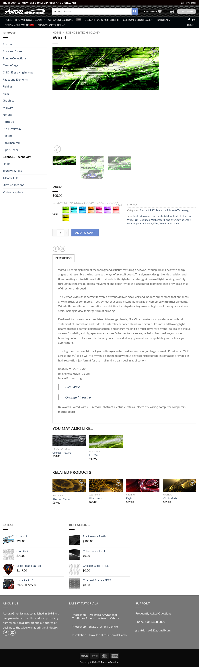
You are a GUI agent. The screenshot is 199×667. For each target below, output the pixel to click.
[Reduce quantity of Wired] (54, 232)
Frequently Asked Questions (153, 613)
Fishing (7, 86)
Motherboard (158, 219)
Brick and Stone (12, 51)
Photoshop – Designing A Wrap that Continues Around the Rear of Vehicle (95, 616)
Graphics (8, 100)
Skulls (6, 164)
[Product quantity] (60, 232)
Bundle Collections (14, 58)
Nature (7, 114)
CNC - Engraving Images (18, 72)
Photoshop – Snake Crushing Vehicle (95, 626)
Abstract (8, 44)
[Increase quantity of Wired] (66, 232)
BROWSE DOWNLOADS (30, 20)
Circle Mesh (170, 498)
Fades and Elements (15, 79)
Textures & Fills (12, 170)
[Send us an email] (193, 20)
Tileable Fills (10, 178)
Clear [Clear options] (119, 205)
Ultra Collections (62, 20)
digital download (169, 216)
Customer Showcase (138, 20)
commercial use (151, 216)
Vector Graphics (13, 192)
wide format (146, 223)
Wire (155, 223)
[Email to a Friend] (62, 249)
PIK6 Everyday (12, 128)
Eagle (129, 498)
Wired (162, 223)
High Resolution (141, 219)
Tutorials (164, 20)
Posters (7, 135)
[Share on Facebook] (56, 249)
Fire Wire (72, 387)
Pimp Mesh (95, 498)
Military (8, 107)
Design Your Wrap (17, 25)
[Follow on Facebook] (189, 20)
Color (55, 214)
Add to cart (85, 232)
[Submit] (135, 11)
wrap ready (173, 223)
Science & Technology (17, 156)
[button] (188, 2)
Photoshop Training (51, 25)
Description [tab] (63, 258)
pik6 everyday (173, 219)
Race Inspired (11, 142)
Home (8, 19)
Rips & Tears (10, 149)
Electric (182, 216)
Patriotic (8, 121)
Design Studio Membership (102, 19)
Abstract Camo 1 (62, 499)
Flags (6, 93)
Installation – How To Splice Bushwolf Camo (99, 635)
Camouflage (10, 65)
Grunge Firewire (78, 397)
